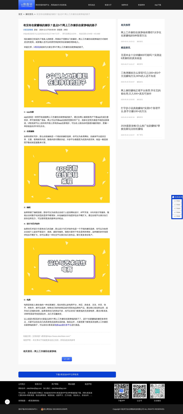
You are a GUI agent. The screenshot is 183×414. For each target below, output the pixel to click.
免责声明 (88, 384)
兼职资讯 (29, 14)
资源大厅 (108, 5)
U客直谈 (37, 47)
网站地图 (71, 384)
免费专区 (124, 5)
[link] (20, 14)
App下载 (158, 5)
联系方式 (38, 384)
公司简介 (21, 384)
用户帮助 (55, 384)
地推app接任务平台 (63, 325)
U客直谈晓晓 (28, 30)
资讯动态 (91, 5)
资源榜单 (141, 5)
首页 (20, 14)
